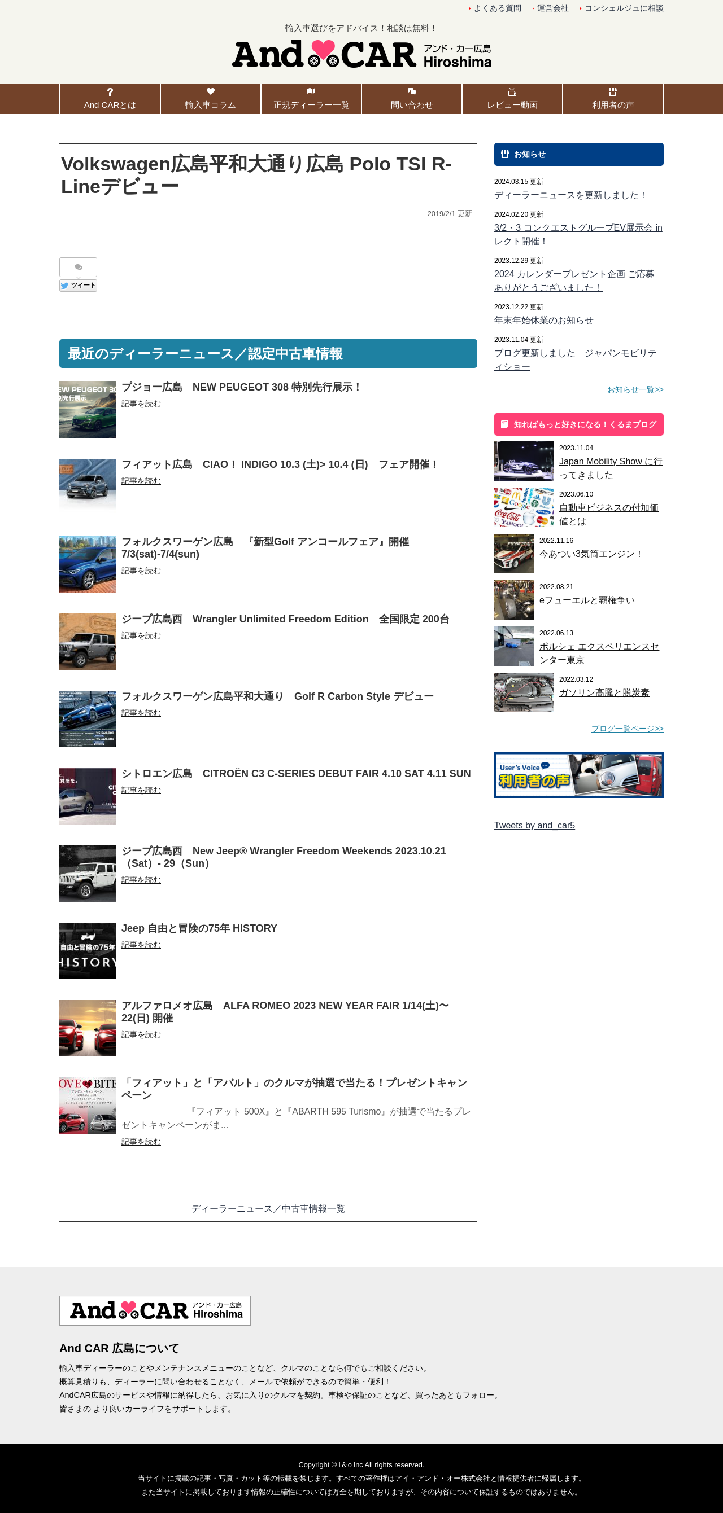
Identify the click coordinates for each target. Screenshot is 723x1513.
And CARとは (110, 104)
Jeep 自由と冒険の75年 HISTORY (199, 928)
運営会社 (553, 8)
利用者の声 (613, 104)
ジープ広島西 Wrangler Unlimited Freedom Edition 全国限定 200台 (285, 619)
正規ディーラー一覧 (311, 104)
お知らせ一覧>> (635, 389)
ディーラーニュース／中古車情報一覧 (268, 1208)
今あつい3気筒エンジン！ (591, 554)
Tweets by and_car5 (534, 825)
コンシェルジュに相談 (624, 8)
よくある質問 (497, 8)
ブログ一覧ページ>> (627, 728)
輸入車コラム (210, 104)
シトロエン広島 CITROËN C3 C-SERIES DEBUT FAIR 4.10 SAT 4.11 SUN (296, 773)
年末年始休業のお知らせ (544, 320)
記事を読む (141, 403)
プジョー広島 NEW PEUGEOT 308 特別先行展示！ (242, 387)
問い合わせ (412, 104)
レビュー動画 (512, 104)
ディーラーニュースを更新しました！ (571, 195)
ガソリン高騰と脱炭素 (604, 693)
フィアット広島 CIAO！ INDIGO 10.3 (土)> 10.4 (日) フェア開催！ (280, 464)
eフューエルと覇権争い (587, 600)
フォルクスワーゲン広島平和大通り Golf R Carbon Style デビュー (277, 696)
